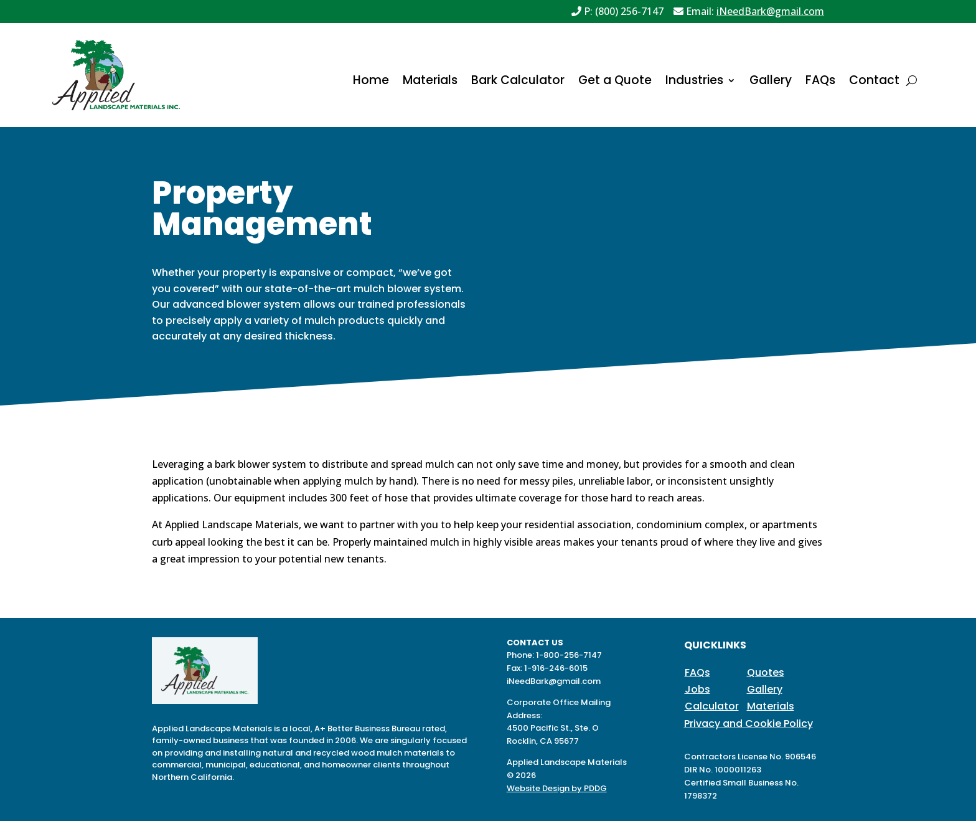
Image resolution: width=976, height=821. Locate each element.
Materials (430, 82)
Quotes (765, 672)
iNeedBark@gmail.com (770, 11)
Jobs (697, 689)
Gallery (770, 82)
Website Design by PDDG (557, 788)
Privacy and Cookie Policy (748, 723)
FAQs (820, 82)
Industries (694, 82)
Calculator (712, 706)
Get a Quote (615, 82)
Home (371, 82)
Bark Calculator (518, 82)
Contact (874, 82)
